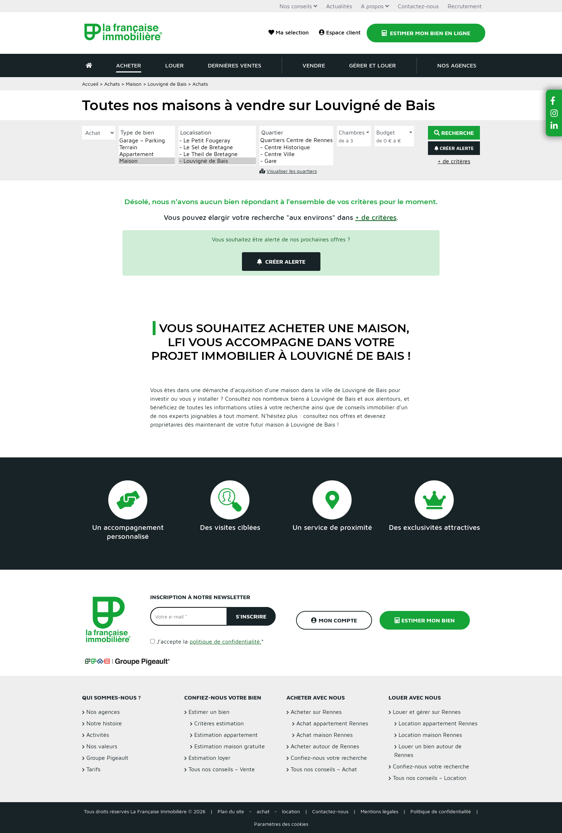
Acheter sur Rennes (316, 712)
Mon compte (334, 620)
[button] (375, 217)
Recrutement (465, 6)
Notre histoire (104, 723)
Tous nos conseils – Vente (222, 769)
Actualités (339, 6)
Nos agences (456, 65)
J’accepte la (210, 641)
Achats (112, 84)
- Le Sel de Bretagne (217, 147)
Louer (174, 65)
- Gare (296, 160)
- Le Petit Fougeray (217, 140)
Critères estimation (219, 723)
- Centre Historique (296, 147)
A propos (372, 6)
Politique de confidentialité (440, 811)
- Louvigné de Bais (217, 160)
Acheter (128, 65)
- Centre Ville (296, 154)
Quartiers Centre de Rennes (296, 140)
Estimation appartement (226, 734)
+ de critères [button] (454, 161)
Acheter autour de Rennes (325, 746)
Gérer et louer (372, 65)
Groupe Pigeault (107, 757)
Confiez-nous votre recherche (329, 757)
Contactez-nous (418, 6)
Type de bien (137, 132)
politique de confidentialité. (225, 641)
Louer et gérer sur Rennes (427, 712)
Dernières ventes (234, 65)
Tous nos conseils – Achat (324, 769)
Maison (134, 84)
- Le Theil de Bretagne (217, 154)
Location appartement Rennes (438, 723)
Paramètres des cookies (281, 824)
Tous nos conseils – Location (429, 778)
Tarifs (93, 769)
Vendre (314, 65)
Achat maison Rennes (324, 734)
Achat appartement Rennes (332, 723)
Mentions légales (379, 811)
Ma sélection (288, 32)
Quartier (272, 132)
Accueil (90, 84)
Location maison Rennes (430, 734)
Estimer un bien (209, 712)
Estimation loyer (209, 757)
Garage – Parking (147, 140)
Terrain (147, 147)
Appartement (147, 154)
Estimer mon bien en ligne (426, 33)
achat (263, 811)
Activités (97, 734)
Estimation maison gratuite (229, 746)
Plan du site (231, 811)
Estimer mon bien (425, 620)
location (291, 811)
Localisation (195, 132)
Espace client (340, 32)
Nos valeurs (101, 746)
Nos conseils (296, 6)
